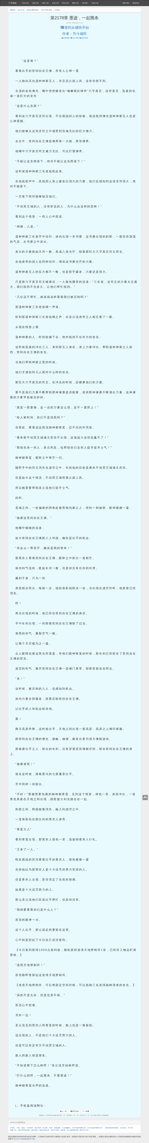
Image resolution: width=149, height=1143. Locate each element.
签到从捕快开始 (32, 10)
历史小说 (55, 3)
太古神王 (123, 1128)
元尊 (18, 1128)
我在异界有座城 (24, 1130)
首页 (12, 10)
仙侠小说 (35, 3)
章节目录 (74, 1111)
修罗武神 (34, 1130)
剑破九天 (13, 1130)
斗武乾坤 (29, 1128)
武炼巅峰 (57, 1128)
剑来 (50, 1128)
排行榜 (85, 3)
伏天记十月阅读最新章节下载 (24, 1139)
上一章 (63, 1111)
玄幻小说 (25, 3)
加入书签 (74, 38)
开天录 (130, 1128)
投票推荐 (65, 38)
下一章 (85, 1111)
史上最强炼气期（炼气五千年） (78, 1130)
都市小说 (45, 3)
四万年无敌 (55, 1130)
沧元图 (44, 1128)
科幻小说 (65, 3)
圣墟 (23, 1128)
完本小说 (95, 3)
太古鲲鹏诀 (66, 1128)
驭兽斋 (62, 1130)
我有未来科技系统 (111, 1128)
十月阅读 (12, 3)
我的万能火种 (44, 1130)
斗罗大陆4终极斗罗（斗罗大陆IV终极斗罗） (88, 1128)
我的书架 (126, 3)
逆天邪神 (37, 1128)
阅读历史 (136, 3)
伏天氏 (12, 1128)
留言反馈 (83, 38)
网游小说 (75, 3)
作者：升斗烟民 (74, 34)
